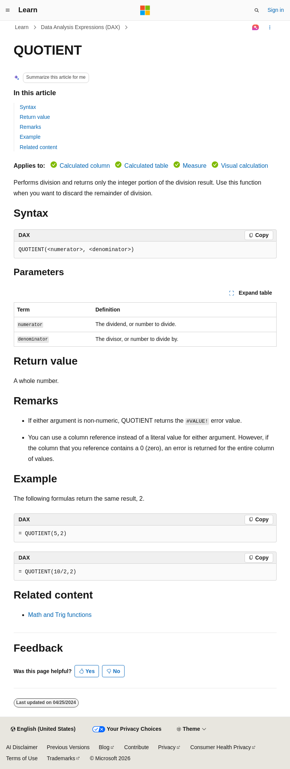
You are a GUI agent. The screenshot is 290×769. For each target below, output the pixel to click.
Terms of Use (21, 758)
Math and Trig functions (60, 615)
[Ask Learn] (255, 27)
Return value (35, 117)
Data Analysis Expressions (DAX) (80, 27)
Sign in (275, 10)
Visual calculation (244, 165)
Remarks (30, 127)
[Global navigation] (7, 10)
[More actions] (269, 27)
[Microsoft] (145, 10)
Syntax (28, 107)
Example (30, 137)
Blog (104, 747)
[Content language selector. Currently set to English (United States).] (43, 729)
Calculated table (146, 165)
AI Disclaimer (21, 747)
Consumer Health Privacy (220, 747)
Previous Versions (68, 747)
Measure (194, 165)
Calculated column (85, 165)
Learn (22, 27)
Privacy (167, 747)
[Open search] (256, 10)
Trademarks (61, 758)
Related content (38, 147)
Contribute (136, 747)
